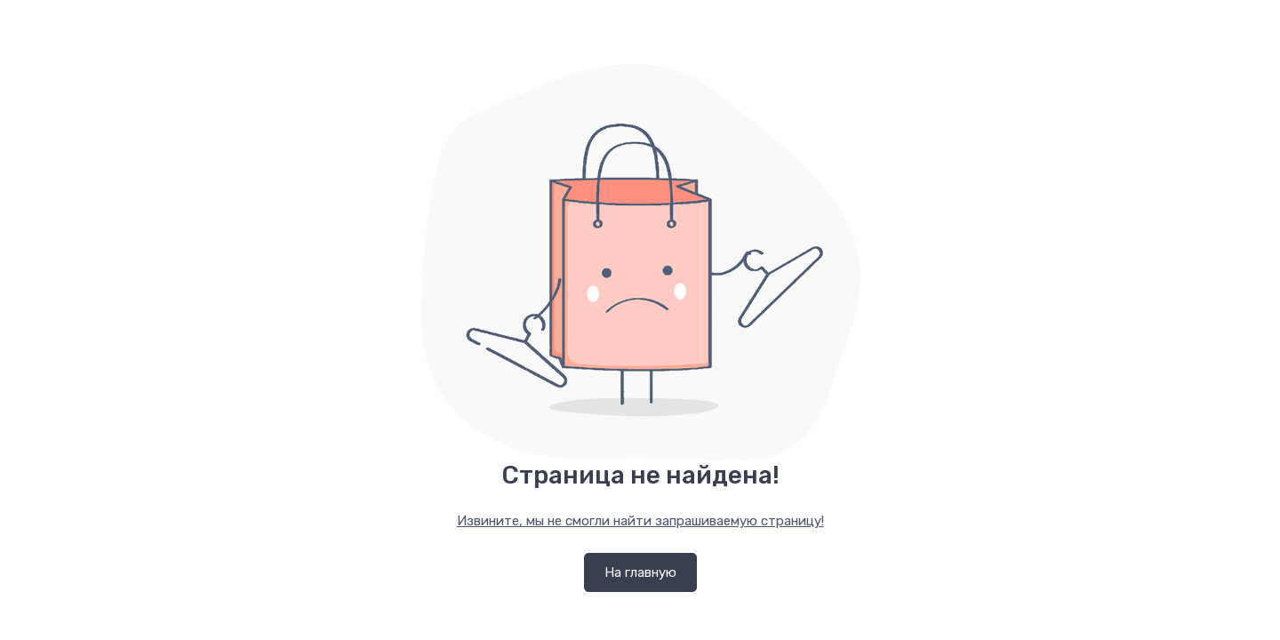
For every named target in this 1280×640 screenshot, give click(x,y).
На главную (640, 572)
